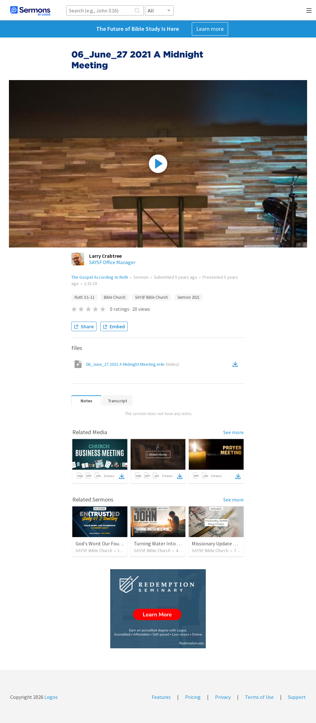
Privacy (223, 697)
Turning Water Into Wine (161, 543)
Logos (50, 697)
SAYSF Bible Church (151, 297)
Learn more (210, 28)
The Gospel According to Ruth (99, 277)
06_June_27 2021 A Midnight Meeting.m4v (132, 364)
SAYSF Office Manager (112, 262)
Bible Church (115, 297)
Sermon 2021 (188, 297)
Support (297, 697)
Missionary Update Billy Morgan (226, 543)
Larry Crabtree (105, 256)
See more (233, 432)
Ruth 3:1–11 (84, 297)
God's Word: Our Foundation (105, 543)
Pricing (193, 697)
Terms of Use (259, 697)
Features (161, 697)
